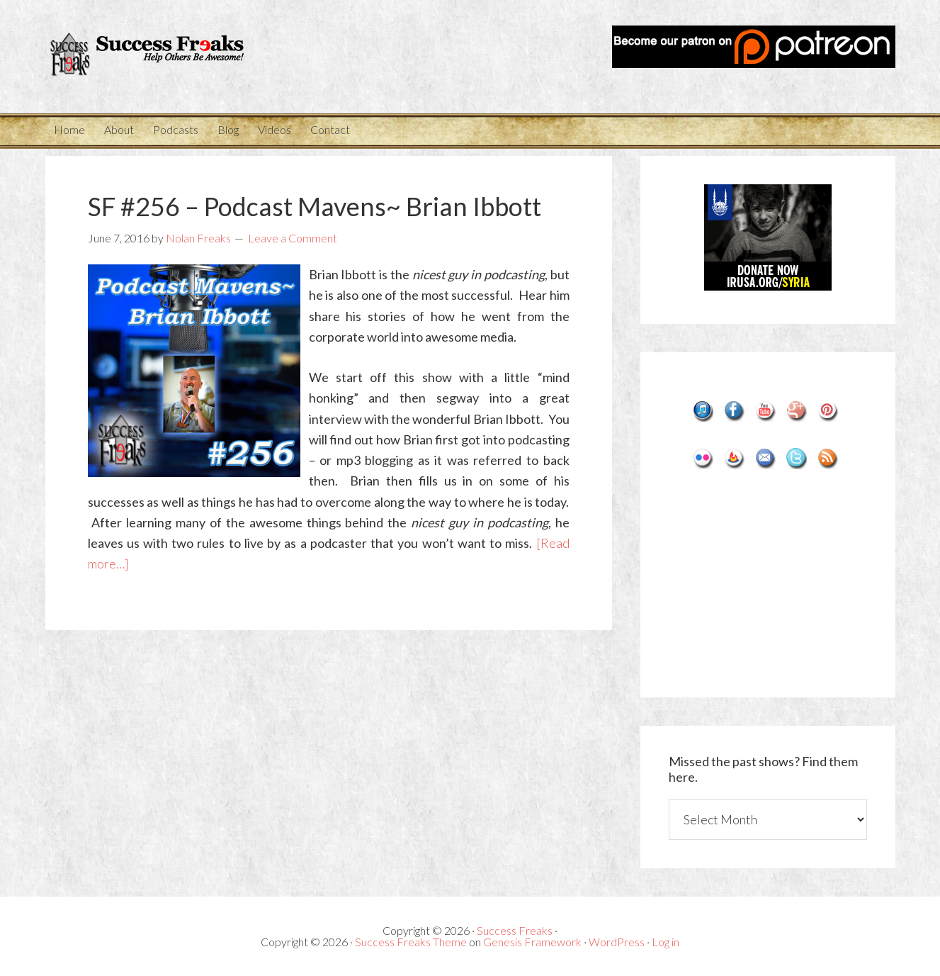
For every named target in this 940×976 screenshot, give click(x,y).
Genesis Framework (532, 941)
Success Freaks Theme (411, 941)
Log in (665, 941)
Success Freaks (172, 57)
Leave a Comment (292, 238)
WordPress (617, 941)
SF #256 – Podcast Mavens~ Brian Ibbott (314, 206)
